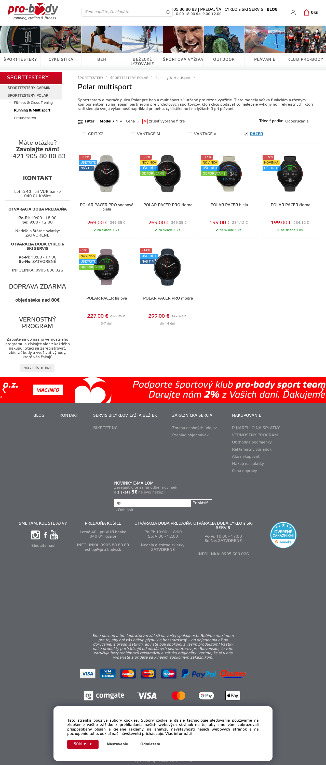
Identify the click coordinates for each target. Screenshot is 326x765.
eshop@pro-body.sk (103, 549)
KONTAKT (69, 415)
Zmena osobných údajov (194, 427)
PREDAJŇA (210, 9)
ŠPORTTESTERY (20, 59)
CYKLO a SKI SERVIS (244, 9)
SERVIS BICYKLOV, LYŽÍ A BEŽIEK (125, 415)
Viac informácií (178, 734)
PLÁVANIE (265, 59)
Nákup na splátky (248, 463)
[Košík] (310, 13)
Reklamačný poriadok (251, 449)
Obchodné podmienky (252, 442)
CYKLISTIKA (61, 59)
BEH (101, 59)
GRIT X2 (95, 134)
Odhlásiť (126, 509)
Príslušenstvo (25, 118)
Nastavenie (118, 744)
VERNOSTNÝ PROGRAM (255, 435)
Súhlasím (83, 744)
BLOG (38, 415)
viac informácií (37, 367)
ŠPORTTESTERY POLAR (28, 95)
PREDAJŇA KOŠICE (103, 523)
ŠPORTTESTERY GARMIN (29, 87)
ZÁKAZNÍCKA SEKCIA (192, 415)
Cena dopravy (244, 471)
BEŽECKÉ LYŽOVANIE (142, 62)
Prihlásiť (200, 502)
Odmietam (151, 744)
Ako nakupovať (246, 456)
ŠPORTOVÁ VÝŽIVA (183, 59)
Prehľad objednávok (190, 435)
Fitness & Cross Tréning (33, 102)
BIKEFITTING (105, 427)
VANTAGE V (205, 134)
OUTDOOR (224, 59)
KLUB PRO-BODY (305, 59)
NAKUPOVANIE (246, 415)
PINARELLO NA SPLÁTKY (256, 427)
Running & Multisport (32, 110)
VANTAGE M (148, 134)
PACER (256, 134)
